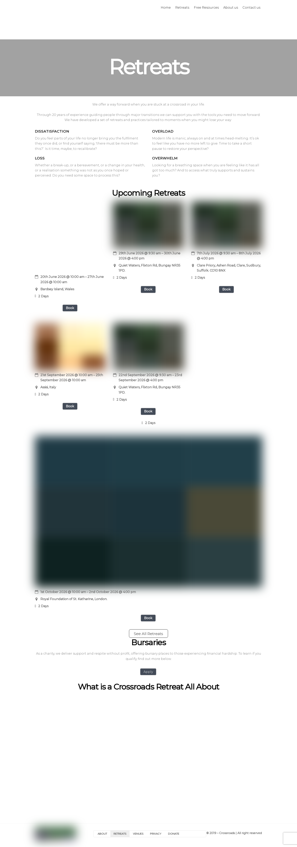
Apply (148, 672)
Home (166, 7)
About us (230, 7)
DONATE (173, 833)
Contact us (251, 7)
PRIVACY (155, 833)
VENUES (138, 833)
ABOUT (102, 833)
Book (70, 308)
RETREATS (120, 833)
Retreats (182, 7)
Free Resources (206, 7)
